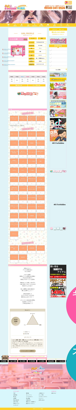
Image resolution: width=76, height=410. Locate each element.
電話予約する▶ (18, 85)
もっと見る (58, 69)
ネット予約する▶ (36, 85)
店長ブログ (53, 393)
